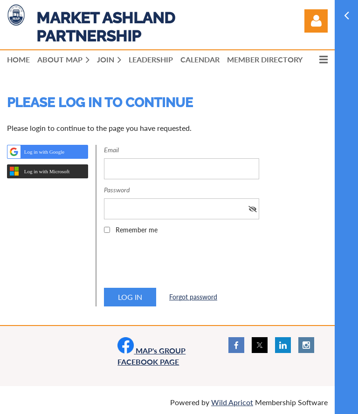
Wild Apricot (232, 402)
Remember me (137, 230)
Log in (316, 21)
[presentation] (175, 264)
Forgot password (193, 297)
